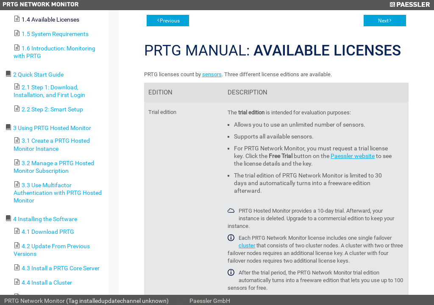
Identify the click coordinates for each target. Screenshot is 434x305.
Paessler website (353, 155)
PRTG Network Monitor (34, 300)
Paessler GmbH (209, 300)
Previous (170, 21)
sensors (212, 74)
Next (383, 21)
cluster (247, 245)
